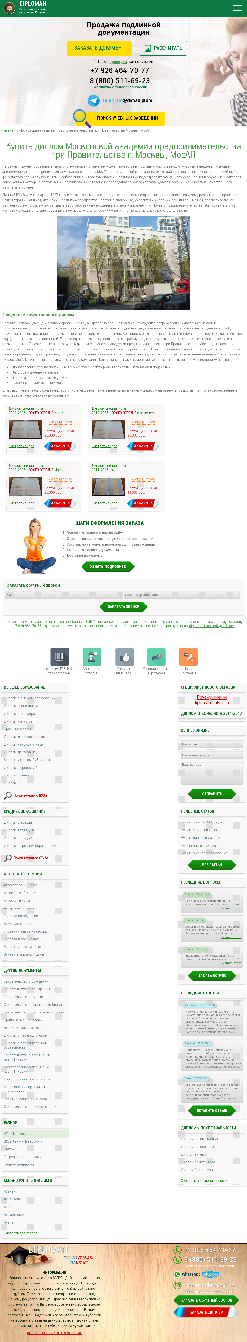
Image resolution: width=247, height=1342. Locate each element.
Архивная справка (18, 923)
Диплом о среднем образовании (30, 845)
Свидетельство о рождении (26, 981)
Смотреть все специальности (204, 1185)
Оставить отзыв (212, 1115)
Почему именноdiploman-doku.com (212, 700)
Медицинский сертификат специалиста (24, 1089)
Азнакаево (12, 1199)
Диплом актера (193, 1159)
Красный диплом (17, 729)
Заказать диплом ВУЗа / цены (28, 760)
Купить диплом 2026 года (201, 826)
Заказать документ (99, 48)
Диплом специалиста (21, 706)
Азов (7, 1207)
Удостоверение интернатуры (27, 1079)
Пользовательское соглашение (54, 1333)
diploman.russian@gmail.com (211, 626)
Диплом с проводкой (21, 767)
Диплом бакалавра (19, 713)
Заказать (60, 445)
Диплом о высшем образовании (29, 698)
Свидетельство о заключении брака (33, 1004)
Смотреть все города (20, 1233)
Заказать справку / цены (24, 954)
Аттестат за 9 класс (20, 893)
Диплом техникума (19, 830)
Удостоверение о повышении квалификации (27, 1069)
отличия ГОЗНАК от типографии (59, 671)
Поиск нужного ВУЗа (30, 795)
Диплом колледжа (19, 838)
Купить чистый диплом (199, 850)
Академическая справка (23, 908)
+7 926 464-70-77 (120, 71)
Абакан (9, 1191)
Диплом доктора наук (21, 752)
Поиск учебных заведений (127, 118)
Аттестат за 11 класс (21, 885)
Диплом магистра (18, 721)
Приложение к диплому (23, 1020)
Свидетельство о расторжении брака (34, 1012)
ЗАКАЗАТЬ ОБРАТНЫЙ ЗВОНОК (206, 1300)
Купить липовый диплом (200, 842)
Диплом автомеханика (199, 1143)
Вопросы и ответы (91, 671)
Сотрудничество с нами (22, 1157)
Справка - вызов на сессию (26, 931)
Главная (8, 130)
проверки (118, 61)
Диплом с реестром (20, 775)
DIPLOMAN (48, 1249)
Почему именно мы (19, 1164)
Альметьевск (14, 1214)
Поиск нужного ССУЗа (31, 858)
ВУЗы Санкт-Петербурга (23, 1141)
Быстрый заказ (60, 422)
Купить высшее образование (204, 857)
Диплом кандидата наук (23, 744)
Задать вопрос (212, 980)
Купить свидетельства (199, 834)
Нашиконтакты (188, 671)
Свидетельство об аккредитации (30, 1107)
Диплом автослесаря (198, 1151)
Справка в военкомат (21, 939)
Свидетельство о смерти (23, 997)
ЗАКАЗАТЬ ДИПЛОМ (206, 1312)
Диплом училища (18, 822)
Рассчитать (168, 48)
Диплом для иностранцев (24, 737)
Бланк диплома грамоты (23, 1028)
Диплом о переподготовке (25, 1035)
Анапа (9, 1222)
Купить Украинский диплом (26, 1099)
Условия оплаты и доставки (156, 671)
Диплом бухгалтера (197, 1174)
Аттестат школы (17, 900)
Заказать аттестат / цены (24, 947)
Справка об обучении (21, 916)
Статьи (9, 1149)
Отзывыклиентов (123, 671)
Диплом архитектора (198, 1166)
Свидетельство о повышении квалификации (27, 1057)
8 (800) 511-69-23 (120, 81)
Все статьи (212, 869)
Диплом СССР (14, 783)
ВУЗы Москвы (15, 1133)
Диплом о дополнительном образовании (26, 1045)
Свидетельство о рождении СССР (30, 989)
